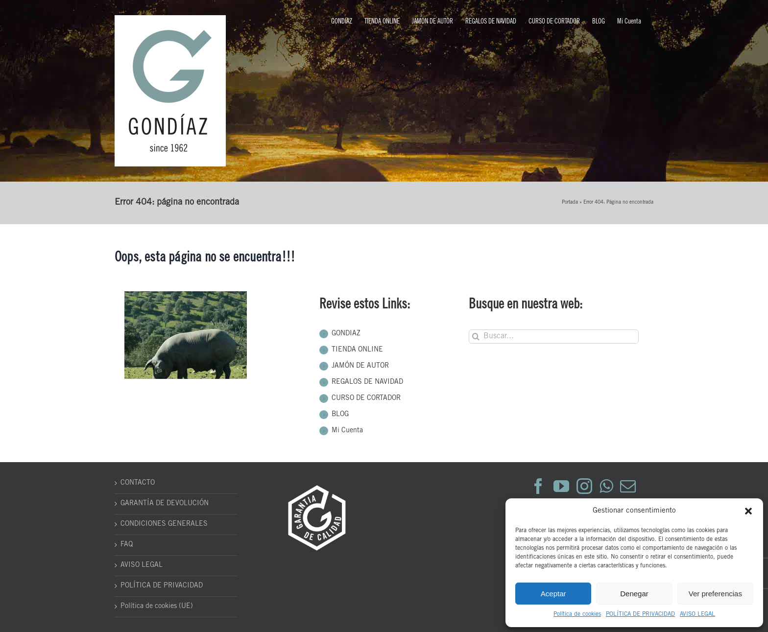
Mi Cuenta (347, 430)
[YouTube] (561, 486)
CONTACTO (137, 483)
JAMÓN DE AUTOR (360, 366)
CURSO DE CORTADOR (366, 398)
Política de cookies (577, 614)
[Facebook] (538, 486)
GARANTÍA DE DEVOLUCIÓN (164, 503)
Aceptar (553, 593)
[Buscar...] (554, 336)
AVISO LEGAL (697, 614)
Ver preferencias (715, 593)
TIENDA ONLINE (357, 350)
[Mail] (628, 486)
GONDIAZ (346, 333)
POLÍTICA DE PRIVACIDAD (640, 614)
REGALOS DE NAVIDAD (367, 382)
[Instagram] (584, 486)
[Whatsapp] (606, 486)
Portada (570, 202)
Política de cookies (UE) (156, 606)
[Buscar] (476, 336)
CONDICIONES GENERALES (164, 524)
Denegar (634, 593)
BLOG (340, 414)
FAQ (126, 544)
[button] (748, 511)
